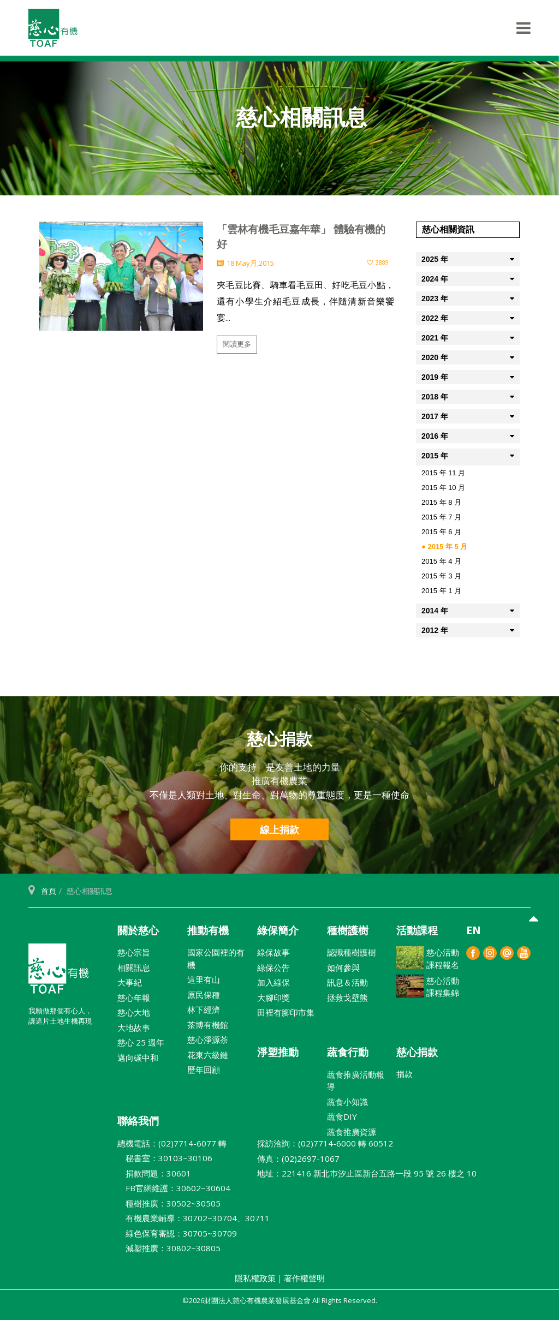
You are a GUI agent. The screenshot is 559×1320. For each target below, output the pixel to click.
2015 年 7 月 (441, 517)
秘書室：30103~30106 (164, 1157)
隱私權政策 (255, 1278)
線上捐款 (279, 829)
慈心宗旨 (133, 952)
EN (473, 930)
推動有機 (208, 930)
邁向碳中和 (137, 1057)
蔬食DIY (342, 1116)
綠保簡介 (278, 930)
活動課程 (417, 930)
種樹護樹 (347, 930)
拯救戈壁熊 (347, 997)
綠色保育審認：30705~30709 (177, 1233)
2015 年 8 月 (441, 502)
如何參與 (343, 967)
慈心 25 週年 (140, 1042)
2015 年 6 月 (441, 532)
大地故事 (133, 1027)
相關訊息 (133, 967)
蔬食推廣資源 (351, 1131)
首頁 (48, 891)
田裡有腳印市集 (285, 1012)
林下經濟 (203, 1009)
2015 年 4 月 (441, 561)
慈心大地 (133, 1012)
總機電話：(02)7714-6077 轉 (172, 1143)
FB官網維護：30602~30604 (173, 1187)
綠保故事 (273, 952)
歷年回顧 (203, 1069)
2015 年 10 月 (443, 487)
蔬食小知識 (347, 1101)
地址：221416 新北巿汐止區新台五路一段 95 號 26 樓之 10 (367, 1173)
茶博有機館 (207, 1024)
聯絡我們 (138, 1121)
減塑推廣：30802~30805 (169, 1248)
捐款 (404, 1073)
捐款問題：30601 (154, 1173)
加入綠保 (273, 982)
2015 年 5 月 (447, 546)
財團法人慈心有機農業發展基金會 (58, 972)
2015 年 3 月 (441, 576)
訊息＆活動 (347, 982)
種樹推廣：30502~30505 (169, 1203)
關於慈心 (138, 930)
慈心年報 (133, 997)
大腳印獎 (273, 997)
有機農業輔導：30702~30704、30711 (193, 1218)
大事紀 (129, 982)
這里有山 (203, 979)
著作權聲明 (304, 1278)
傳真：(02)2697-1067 (298, 1158)
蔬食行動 (347, 1052)
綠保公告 (273, 967)
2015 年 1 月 (441, 591)
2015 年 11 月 (443, 473)
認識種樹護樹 (351, 952)
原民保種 (203, 994)
